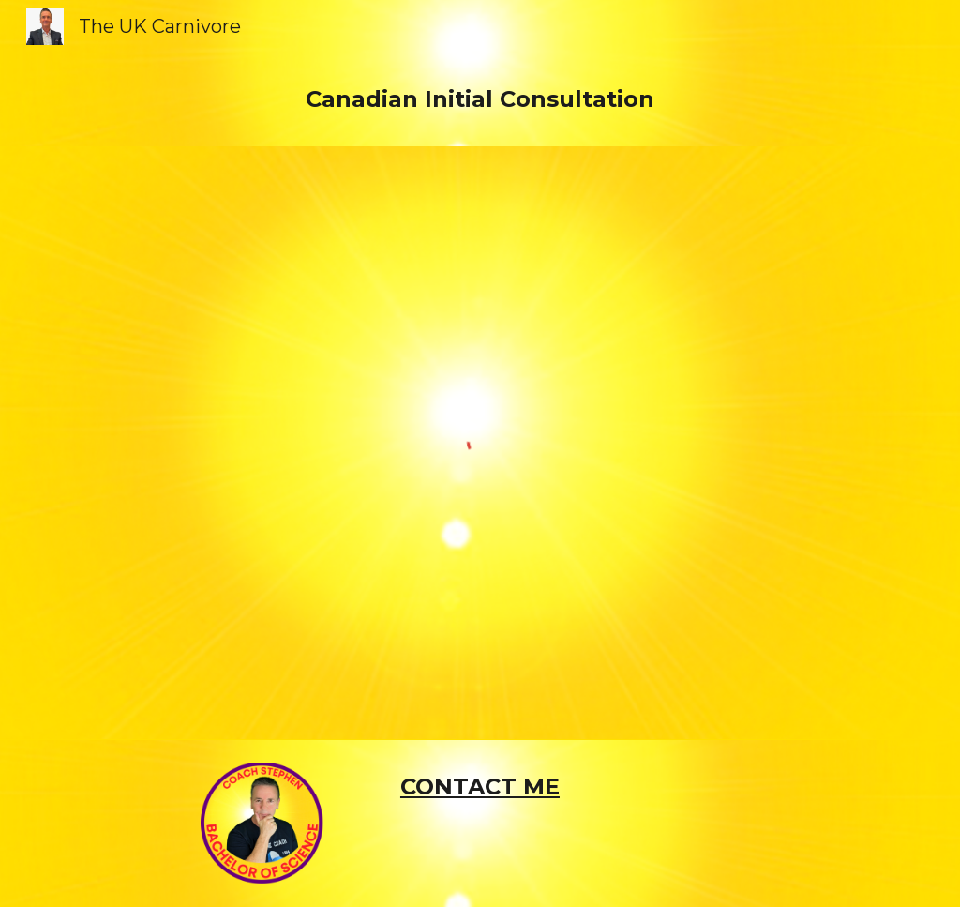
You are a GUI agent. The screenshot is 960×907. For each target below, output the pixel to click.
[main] (480, 99)
